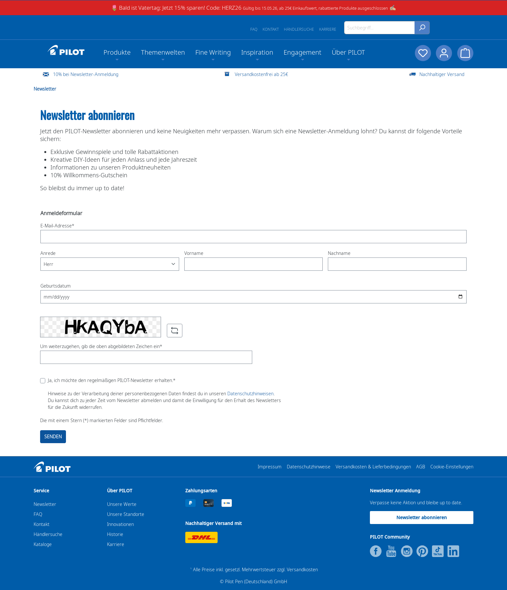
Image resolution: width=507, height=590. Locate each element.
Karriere (327, 29)
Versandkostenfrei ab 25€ (261, 74)
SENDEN (53, 436)
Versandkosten (302, 569)
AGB (420, 467)
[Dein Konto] (444, 53)
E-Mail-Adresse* (57, 226)
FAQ (253, 29)
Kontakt (271, 29)
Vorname (193, 253)
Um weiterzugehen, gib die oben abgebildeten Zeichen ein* (101, 346)
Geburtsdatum (55, 286)
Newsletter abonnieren (421, 517)
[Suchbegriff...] (379, 27)
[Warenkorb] (465, 53)
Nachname (339, 253)
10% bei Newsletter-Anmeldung (85, 74)
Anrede (48, 253)
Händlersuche (299, 29)
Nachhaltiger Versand (441, 74)
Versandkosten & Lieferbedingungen (373, 467)
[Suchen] (422, 27)
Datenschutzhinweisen (250, 393)
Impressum (270, 467)
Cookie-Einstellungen (451, 467)
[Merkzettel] (423, 53)
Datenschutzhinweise (308, 467)
